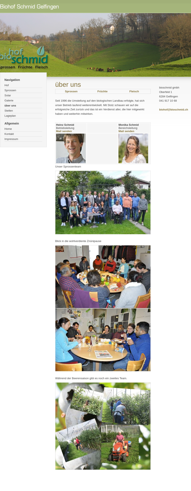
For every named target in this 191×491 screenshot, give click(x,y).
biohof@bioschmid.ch (173, 109)
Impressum (11, 139)
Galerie (8, 100)
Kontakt (9, 134)
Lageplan (10, 115)
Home (8, 128)
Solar (7, 95)
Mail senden (64, 131)
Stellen (8, 110)
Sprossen (10, 90)
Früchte (102, 91)
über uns (10, 105)
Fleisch (134, 91)
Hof (6, 85)
